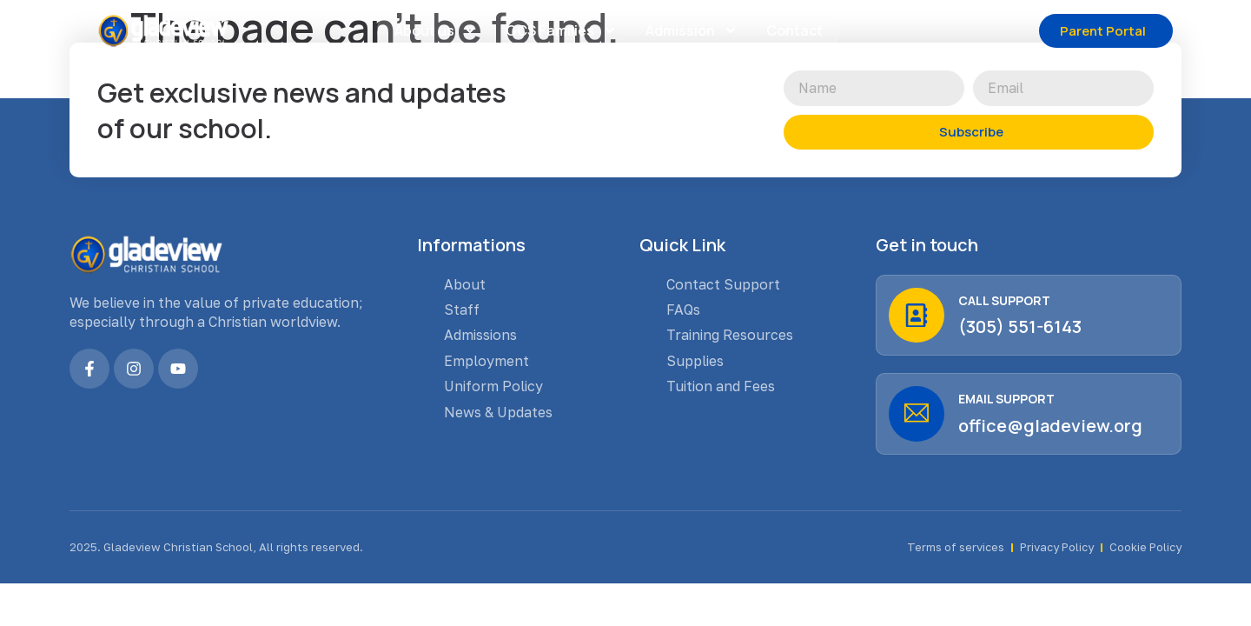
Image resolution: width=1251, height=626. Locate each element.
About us (435, 30)
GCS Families (561, 30)
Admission (691, 30)
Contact (794, 30)
